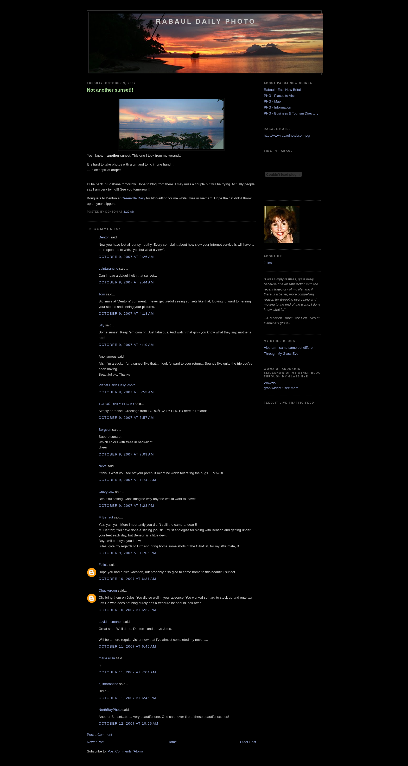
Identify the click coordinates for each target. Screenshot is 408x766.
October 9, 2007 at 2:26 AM (126, 257)
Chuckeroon (108, 590)
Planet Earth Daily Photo (117, 385)
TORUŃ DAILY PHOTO (116, 404)
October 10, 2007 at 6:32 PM (127, 610)
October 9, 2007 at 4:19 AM (126, 345)
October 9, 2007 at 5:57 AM (126, 418)
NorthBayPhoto (110, 710)
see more (291, 388)
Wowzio (270, 383)
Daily (133, 198)
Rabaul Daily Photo (206, 21)
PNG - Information (277, 107)
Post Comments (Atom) (125, 751)
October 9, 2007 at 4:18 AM (126, 313)
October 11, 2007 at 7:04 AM (127, 672)
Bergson (105, 430)
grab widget (272, 388)
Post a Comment (99, 735)
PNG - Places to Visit (279, 96)
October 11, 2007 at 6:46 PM (127, 698)
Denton (104, 237)
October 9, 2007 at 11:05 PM (127, 553)
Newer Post (95, 742)
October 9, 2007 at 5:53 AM (126, 392)
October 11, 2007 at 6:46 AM (127, 646)
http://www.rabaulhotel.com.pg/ (287, 135)
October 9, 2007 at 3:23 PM (126, 506)
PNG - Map (272, 101)
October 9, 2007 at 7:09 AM (126, 454)
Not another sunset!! (110, 90)
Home (172, 742)
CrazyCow (106, 492)
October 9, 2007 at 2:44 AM (126, 282)
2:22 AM (129, 211)
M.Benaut (106, 517)
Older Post (248, 742)
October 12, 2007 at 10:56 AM (128, 723)
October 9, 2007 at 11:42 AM (127, 480)
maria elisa (107, 658)
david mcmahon (111, 622)
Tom (102, 294)
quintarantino (108, 268)
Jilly (101, 325)
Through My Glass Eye (281, 354)
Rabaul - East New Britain (283, 90)
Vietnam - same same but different (289, 348)
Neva (102, 466)
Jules (268, 263)
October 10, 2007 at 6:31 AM (127, 579)
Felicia (104, 565)
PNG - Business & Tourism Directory (291, 113)
